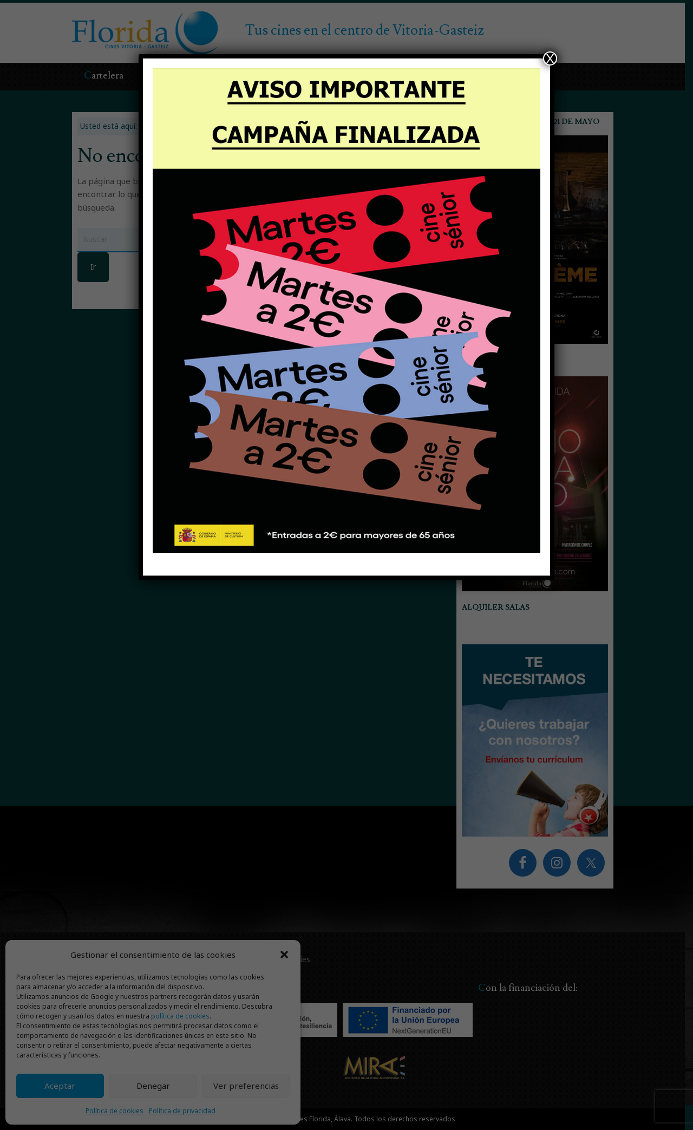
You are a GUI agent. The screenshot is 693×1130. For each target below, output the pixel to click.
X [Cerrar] (550, 58)
